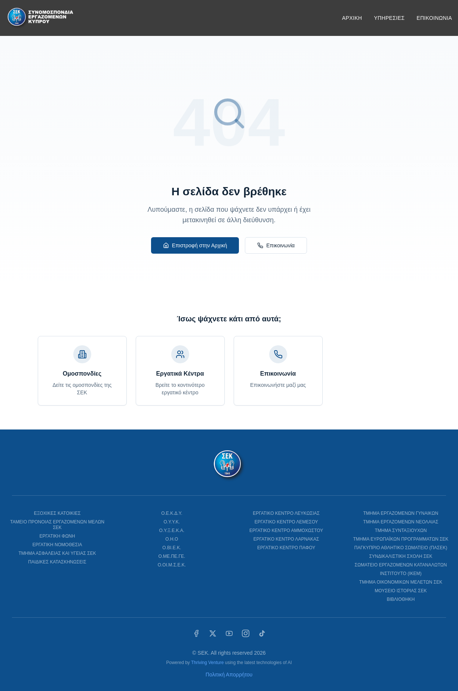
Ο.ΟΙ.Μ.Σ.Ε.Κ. (172, 565)
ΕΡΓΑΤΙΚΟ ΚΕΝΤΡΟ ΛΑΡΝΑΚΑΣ (286, 539)
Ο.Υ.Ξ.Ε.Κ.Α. (172, 530)
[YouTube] (229, 633)
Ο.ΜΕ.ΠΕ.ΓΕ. (171, 556)
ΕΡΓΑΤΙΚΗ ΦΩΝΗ (57, 536)
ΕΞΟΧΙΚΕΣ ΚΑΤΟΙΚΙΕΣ (57, 513)
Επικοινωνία (276, 245)
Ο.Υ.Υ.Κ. (172, 522)
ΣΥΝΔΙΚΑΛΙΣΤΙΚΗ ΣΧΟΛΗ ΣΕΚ (400, 556)
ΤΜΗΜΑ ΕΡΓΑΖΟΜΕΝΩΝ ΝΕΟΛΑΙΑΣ (400, 522)
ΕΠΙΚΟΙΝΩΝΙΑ (434, 18)
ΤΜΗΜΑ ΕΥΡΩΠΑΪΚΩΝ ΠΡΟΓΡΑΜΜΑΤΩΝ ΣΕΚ (400, 539)
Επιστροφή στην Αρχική (195, 245)
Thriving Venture (207, 662)
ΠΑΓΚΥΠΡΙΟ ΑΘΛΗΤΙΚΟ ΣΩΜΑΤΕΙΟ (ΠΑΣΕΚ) (400, 547)
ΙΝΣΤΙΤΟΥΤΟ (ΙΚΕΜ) (400, 573)
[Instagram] (245, 633)
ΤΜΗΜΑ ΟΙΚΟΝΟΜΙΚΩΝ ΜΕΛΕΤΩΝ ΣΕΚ (400, 582)
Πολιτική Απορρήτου (229, 675)
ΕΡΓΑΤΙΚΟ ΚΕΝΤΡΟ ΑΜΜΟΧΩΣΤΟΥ (286, 530)
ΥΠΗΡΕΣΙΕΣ (389, 18)
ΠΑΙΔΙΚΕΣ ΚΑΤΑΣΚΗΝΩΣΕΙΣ (57, 562)
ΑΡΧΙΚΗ (352, 18)
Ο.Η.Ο (171, 539)
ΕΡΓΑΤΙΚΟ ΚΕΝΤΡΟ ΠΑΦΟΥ (286, 547)
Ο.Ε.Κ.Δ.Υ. (171, 513)
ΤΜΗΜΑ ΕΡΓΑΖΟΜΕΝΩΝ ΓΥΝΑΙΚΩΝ (400, 513)
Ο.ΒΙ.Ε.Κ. (171, 547)
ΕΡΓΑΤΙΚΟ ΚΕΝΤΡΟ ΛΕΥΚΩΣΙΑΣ (286, 513)
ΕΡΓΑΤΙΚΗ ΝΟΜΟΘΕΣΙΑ (57, 544)
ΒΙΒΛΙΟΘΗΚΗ (401, 599)
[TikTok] (262, 633)
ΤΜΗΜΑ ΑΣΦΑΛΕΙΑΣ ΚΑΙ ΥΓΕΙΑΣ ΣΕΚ (57, 553)
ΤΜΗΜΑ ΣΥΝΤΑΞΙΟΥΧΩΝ (401, 530)
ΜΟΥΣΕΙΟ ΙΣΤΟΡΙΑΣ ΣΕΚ (401, 590)
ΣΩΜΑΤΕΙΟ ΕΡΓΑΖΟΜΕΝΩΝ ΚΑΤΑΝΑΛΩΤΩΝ (401, 565)
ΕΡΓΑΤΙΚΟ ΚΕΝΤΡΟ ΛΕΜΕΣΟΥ (286, 522)
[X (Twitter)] (212, 633)
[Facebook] (196, 633)
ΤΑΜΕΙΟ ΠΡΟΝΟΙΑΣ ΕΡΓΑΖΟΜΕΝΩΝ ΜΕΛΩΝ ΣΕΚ (57, 524)
